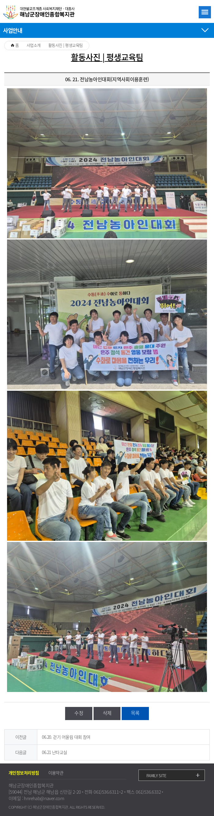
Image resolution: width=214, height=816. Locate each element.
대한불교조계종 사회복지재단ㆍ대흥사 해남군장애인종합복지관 (39, 13)
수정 (78, 712)
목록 (135, 712)
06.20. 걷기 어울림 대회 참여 (66, 737)
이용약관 (56, 773)
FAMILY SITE (156, 775)
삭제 (107, 712)
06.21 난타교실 (54, 752)
